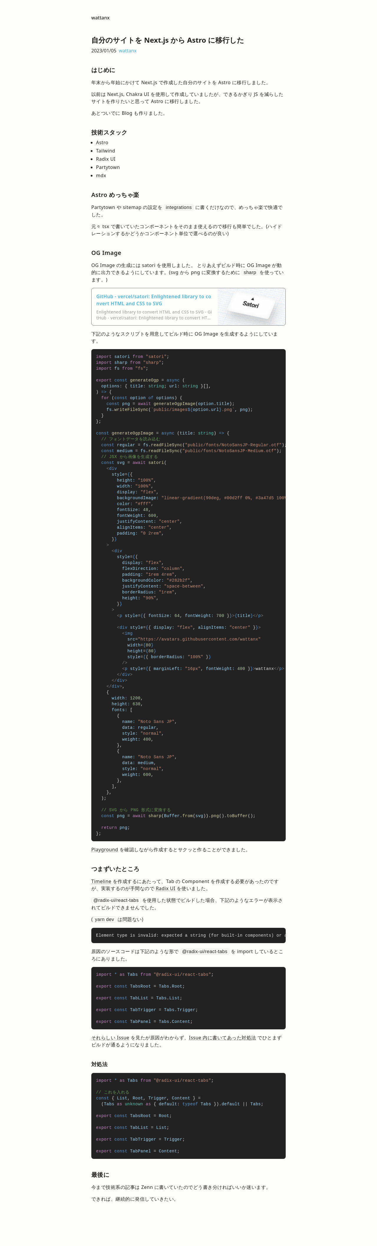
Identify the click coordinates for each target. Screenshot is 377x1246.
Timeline (101, 881)
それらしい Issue (110, 1037)
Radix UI (165, 888)
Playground (104, 849)
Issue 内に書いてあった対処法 (222, 1037)
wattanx (100, 17)
